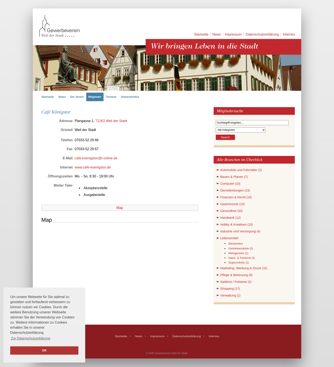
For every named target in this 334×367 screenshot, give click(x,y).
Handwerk (230, 217)
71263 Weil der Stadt (111, 121)
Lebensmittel (229, 238)
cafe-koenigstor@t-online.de (96, 158)
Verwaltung (230, 295)
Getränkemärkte (240, 248)
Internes (289, 34)
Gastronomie (232, 204)
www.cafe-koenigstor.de (93, 167)
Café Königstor (56, 112)
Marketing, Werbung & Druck (243, 268)
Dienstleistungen (235, 190)
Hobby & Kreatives (236, 224)
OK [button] (44, 350)
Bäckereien (235, 243)
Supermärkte (238, 262)
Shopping (230, 288)
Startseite (201, 34)
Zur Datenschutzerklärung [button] (30, 338)
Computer (230, 183)
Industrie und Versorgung (240, 231)
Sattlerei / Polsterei (235, 282)
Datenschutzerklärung (262, 34)
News (216, 34)
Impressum (233, 34)
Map (120, 208)
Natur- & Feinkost (241, 257)
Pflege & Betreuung (236, 275)
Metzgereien (238, 253)
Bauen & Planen (234, 176)
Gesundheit (231, 211)
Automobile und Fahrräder (241, 170)
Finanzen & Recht (236, 197)
